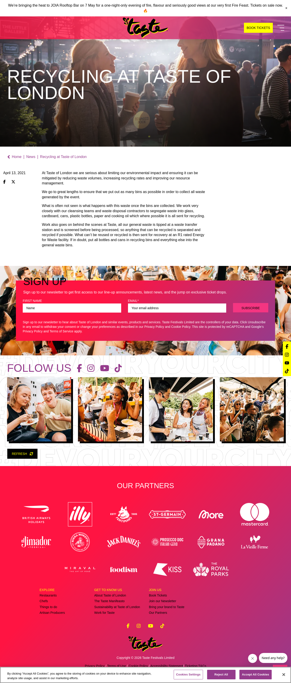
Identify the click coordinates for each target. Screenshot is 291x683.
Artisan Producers (52, 612)
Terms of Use (116, 666)
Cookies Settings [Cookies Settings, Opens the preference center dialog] (188, 674)
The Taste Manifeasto (109, 601)
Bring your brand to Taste (166, 607)
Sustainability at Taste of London (117, 607)
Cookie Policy (180, 327)
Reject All (221, 674)
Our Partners (158, 612)
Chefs (44, 601)
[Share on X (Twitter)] (13, 182)
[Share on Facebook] (4, 182)
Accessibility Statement (166, 666)
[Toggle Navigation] (280, 28)
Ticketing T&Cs (195, 666)
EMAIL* (133, 301)
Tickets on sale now (266, 5)
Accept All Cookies (255, 674)
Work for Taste (104, 612)
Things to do (48, 607)
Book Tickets (158, 595)
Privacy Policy (154, 327)
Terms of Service (61, 331)
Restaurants (48, 595)
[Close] (284, 675)
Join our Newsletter (162, 601)
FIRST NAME (32, 301)
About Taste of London (110, 595)
